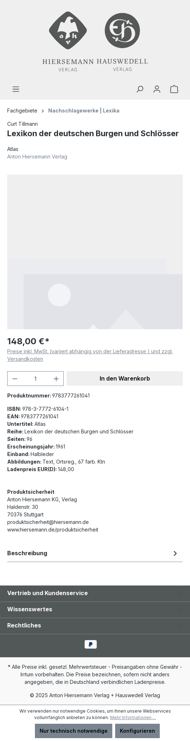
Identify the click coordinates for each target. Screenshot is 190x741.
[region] (95, 252)
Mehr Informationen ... (133, 717)
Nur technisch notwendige (74, 731)
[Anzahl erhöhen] (56, 378)
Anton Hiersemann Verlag (37, 156)
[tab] (93, 553)
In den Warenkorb (125, 378)
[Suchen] (139, 89)
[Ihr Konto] (157, 89)
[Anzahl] (35, 378)
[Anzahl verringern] (14, 378)
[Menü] (15, 89)
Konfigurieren (137, 731)
